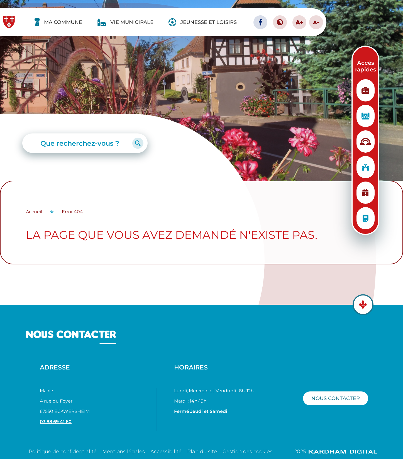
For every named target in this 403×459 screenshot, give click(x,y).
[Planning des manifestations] (365, 192)
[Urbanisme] (365, 116)
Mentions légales (123, 451)
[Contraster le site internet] (280, 22)
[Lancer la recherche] (137, 143)
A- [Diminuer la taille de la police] (316, 22)
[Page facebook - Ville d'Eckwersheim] (260, 22)
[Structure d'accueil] (365, 141)
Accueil (34, 211)
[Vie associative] (365, 167)
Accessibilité (166, 451)
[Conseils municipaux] (365, 218)
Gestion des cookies (247, 451)
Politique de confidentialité (63, 451)
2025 (335, 451)
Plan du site (202, 451)
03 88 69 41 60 (56, 421)
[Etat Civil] (365, 90)
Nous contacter (335, 398)
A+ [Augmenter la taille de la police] (299, 22)
